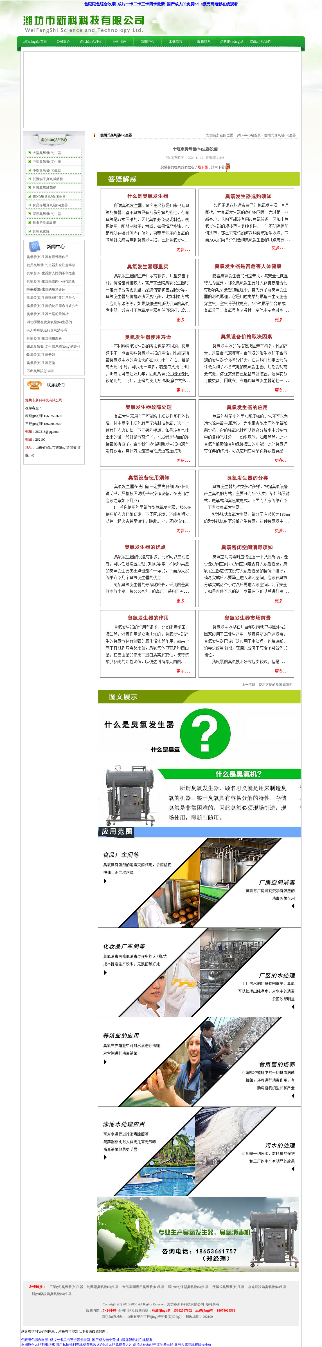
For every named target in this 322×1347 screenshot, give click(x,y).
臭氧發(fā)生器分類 (41, 355)
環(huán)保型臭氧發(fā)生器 (188, 1287)
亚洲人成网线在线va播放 (192, 1344)
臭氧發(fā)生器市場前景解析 (48, 314)
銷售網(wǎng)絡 (232, 42)
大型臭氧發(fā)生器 (47, 153)
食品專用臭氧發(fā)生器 (50, 205)
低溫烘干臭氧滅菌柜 (48, 179)
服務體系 (204, 42)
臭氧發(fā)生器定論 (41, 363)
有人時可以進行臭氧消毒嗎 (47, 330)
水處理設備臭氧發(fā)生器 (267, 1287)
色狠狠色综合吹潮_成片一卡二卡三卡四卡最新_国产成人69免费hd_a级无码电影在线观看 (161, 4)
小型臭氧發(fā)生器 (47, 170)
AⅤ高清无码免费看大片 (114, 1344)
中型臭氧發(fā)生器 (47, 162)
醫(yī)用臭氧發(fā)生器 (49, 196)
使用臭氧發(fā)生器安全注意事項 (51, 265)
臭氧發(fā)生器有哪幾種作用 (48, 257)
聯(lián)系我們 (260, 42)
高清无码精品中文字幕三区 (153, 1344)
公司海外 (71, 54)
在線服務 (226, 54)
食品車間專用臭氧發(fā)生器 (143, 1287)
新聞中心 (147, 42)
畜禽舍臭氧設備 (44, 223)
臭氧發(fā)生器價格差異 (44, 338)
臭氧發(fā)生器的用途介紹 (46, 289)
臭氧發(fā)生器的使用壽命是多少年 (53, 306)
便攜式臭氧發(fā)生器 (280, 135)
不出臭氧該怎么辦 (40, 371)
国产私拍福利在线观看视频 (76, 1344)
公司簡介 (63, 42)
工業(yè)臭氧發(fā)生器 (66, 1287)
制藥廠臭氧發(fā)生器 (103, 1287)
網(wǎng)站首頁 (35, 42)
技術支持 (161, 54)
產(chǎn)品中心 (91, 42)
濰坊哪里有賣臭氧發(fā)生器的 (49, 322)
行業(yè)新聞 (143, 54)
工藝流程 (176, 42)
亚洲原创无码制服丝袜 (38, 1344)
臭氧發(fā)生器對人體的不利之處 (51, 273)
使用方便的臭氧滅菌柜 (275, 685)
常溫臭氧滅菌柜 (44, 188)
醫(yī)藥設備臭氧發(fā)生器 (52, 1294)
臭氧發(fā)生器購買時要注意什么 (51, 298)
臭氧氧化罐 (41, 231)
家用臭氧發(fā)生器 (47, 214)
